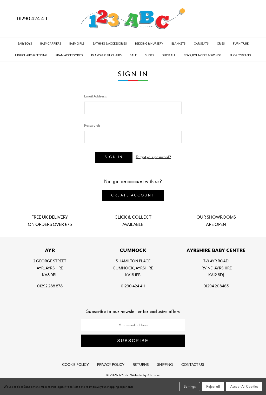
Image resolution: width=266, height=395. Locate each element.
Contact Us (192, 364)
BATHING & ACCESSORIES (110, 43)
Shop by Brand (240, 55)
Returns (141, 364)
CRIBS (221, 43)
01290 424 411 (27, 18)
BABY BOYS (25, 43)
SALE (133, 55)
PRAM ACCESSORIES (69, 55)
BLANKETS (178, 43)
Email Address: (95, 96)
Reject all (213, 386)
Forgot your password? (153, 157)
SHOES (149, 55)
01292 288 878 (50, 286)
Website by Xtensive (145, 375)
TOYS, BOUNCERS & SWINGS (202, 55)
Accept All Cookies (244, 386)
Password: (92, 125)
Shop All (169, 55)
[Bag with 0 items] (252, 19)
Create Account (133, 195)
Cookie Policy (75, 364)
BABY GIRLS (76, 43)
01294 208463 (216, 286)
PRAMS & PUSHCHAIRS (106, 55)
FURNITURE (241, 43)
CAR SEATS (201, 43)
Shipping (165, 364)
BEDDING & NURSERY (149, 43)
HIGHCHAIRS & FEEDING (31, 55)
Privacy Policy (110, 364)
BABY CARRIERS (50, 43)
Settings (190, 386)
